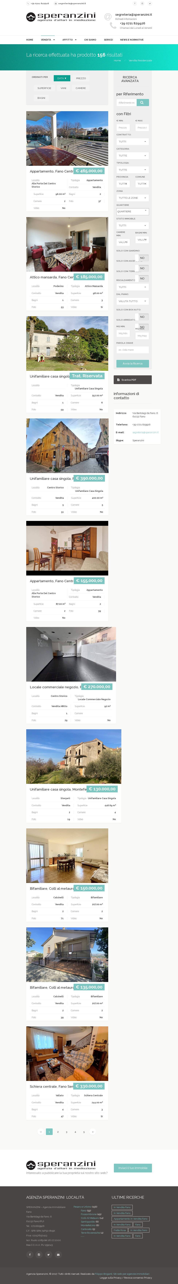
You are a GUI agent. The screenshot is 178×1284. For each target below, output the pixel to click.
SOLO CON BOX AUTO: (128, 309)
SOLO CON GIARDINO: (128, 250)
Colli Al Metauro (90, 1217)
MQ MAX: (140, 329)
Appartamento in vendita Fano (131, 1218)
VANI (63, 88)
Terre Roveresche (90, 1232)
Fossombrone (89, 1214)
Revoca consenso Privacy (138, 1277)
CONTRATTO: (123, 134)
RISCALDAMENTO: (126, 280)
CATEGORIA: (123, 149)
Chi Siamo (90, 39)
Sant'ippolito (88, 1221)
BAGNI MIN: (141, 232)
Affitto (67, 39)
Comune (140, 177)
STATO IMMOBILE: (126, 218)
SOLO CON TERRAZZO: (128, 271)
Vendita (46, 39)
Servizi (108, 39)
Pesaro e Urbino (82, 1206)
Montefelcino (88, 1225)
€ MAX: (139, 120)
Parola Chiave (124, 343)
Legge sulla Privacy (111, 1277)
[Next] (92, 1131)
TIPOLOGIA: (122, 163)
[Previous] (40, 1131)
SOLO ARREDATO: (126, 320)
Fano (83, 1210)
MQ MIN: (120, 326)
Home (29, 39)
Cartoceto (86, 1229)
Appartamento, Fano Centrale (54, 171)
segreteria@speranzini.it (145, 432)
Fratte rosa (120, 1230)
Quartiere (122, 205)
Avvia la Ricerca (132, 363)
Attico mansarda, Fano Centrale (56, 277)
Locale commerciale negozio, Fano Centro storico (71, 687)
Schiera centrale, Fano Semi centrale (60, 1086)
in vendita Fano (122, 1207)
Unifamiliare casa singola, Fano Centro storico (67, 479)
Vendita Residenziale (140, 60)
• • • (82, 1236)
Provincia (122, 177)
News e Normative (132, 39)
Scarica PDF (126, 379)
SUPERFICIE (44, 88)
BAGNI (41, 97)
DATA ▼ (62, 78)
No (142, 258)
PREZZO (81, 78)
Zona (119, 191)
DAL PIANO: (122, 294)
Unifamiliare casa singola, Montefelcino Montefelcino (74, 789)
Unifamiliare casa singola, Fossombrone (62, 376)
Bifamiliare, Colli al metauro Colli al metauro (65, 888)
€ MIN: (119, 120)
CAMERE (81, 88)
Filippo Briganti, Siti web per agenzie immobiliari (122, 1273)
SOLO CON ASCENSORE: (129, 261)
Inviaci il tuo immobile (132, 1168)
